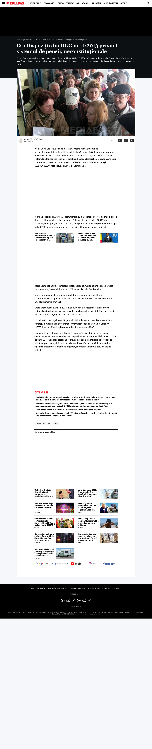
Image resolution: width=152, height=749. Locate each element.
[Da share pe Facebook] (120, 140)
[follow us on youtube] (76, 563)
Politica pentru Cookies (57, 589)
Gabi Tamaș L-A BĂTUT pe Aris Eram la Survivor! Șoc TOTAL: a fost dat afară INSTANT (44, 522)
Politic (60, 3)
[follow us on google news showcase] (59, 563)
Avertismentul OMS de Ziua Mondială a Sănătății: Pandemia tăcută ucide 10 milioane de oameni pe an (88, 493)
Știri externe (72, 3)
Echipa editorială (38, 589)
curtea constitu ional (43, 423)
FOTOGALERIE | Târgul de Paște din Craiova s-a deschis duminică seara (44, 507)
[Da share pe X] (126, 140)
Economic (49, 3)
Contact (117, 589)
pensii (56, 423)
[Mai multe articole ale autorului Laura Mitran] (20, 140)
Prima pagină (21, 40)
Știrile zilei (36, 3)
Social (85, 3)
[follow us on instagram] (92, 563)
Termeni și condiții (77, 589)
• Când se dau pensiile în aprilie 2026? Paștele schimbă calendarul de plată (67, 410)
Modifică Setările (76, 594)
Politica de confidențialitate (99, 589)
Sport (124, 3)
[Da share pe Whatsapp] (132, 140)
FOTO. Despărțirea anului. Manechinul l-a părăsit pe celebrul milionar (88, 522)
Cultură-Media (110, 3)
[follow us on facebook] (109, 563)
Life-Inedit (96, 3)
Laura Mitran (29, 141)
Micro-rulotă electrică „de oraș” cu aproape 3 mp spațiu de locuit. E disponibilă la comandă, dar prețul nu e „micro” (44, 552)
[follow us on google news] (42, 563)
